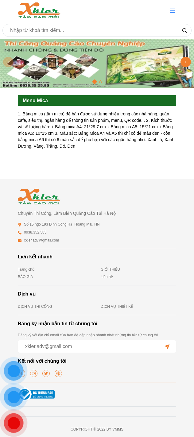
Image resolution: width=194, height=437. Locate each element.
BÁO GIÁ (25, 277)
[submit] (167, 346)
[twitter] (46, 373)
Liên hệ (107, 277)
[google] (58, 373)
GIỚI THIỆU (110, 269)
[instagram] (33, 373)
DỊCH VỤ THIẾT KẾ (117, 306)
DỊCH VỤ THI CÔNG (35, 306)
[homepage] (39, 10)
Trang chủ (26, 269)
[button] (172, 11)
